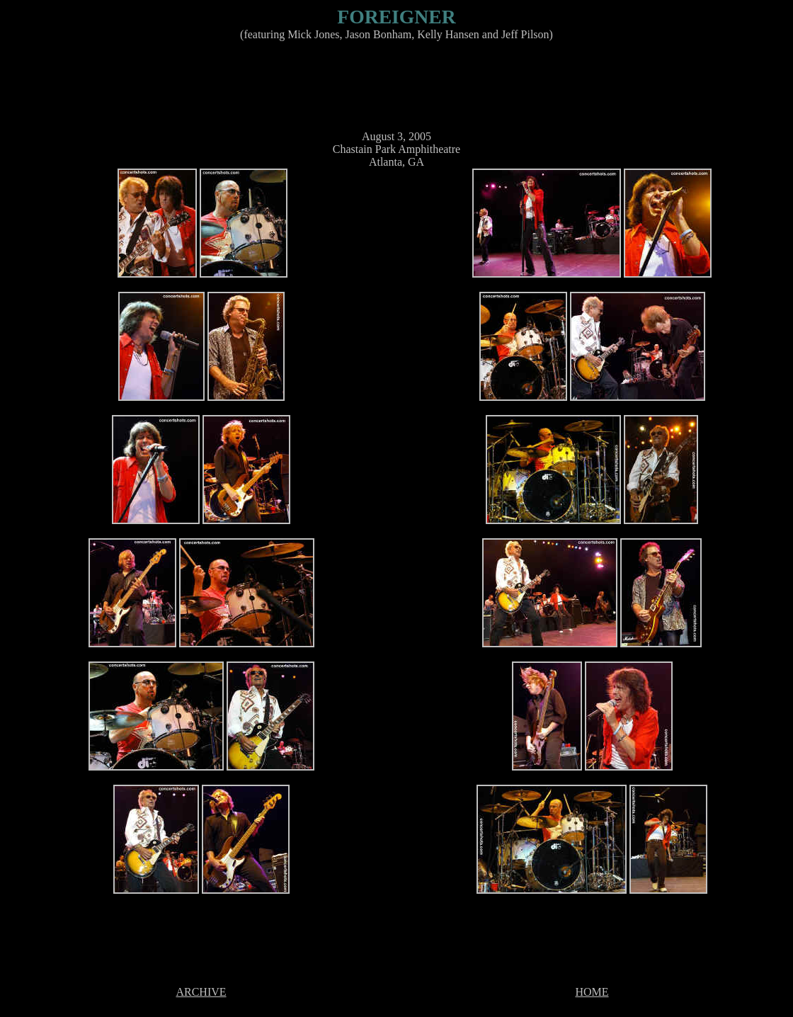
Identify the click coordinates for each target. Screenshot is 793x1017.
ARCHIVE (201, 992)
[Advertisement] (393, 84)
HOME (591, 992)
